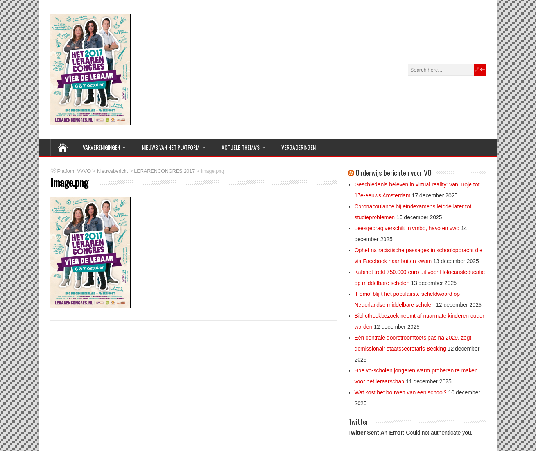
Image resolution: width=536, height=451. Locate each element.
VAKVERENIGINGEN (101, 147)
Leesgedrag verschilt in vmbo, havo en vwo (407, 228)
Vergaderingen (298, 147)
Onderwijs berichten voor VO (393, 172)
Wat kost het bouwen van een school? (401, 392)
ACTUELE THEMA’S (241, 147)
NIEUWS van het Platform (170, 147)
